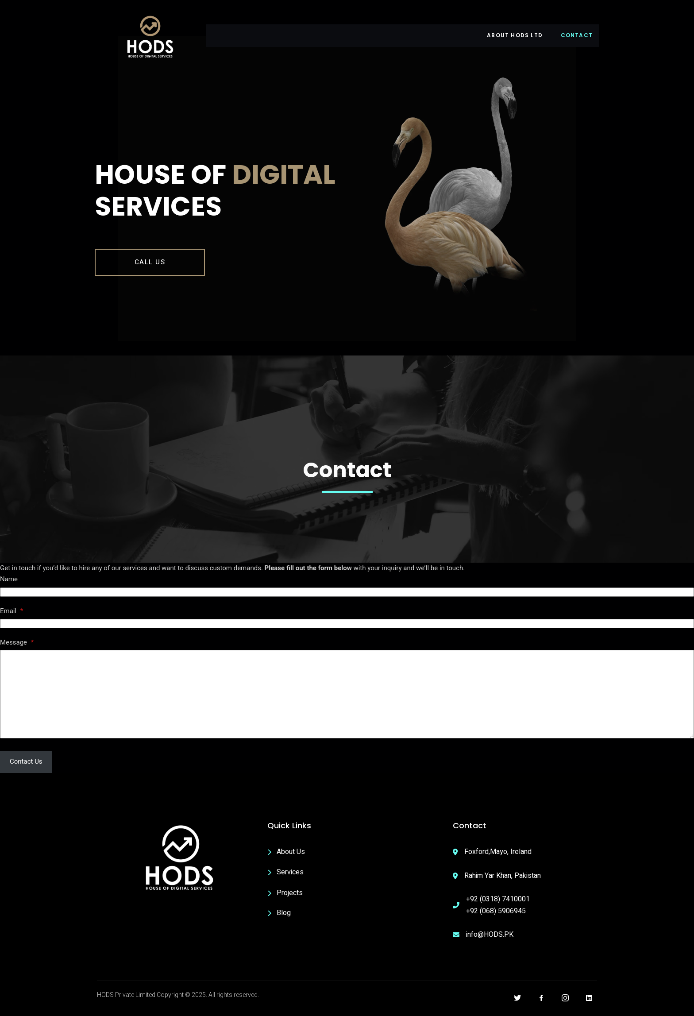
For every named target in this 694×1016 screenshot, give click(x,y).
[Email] (347, 629)
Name (9, 585)
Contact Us (26, 767)
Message (17, 648)
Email (11, 617)
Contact (577, 35)
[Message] (347, 700)
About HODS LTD (513, 35)
